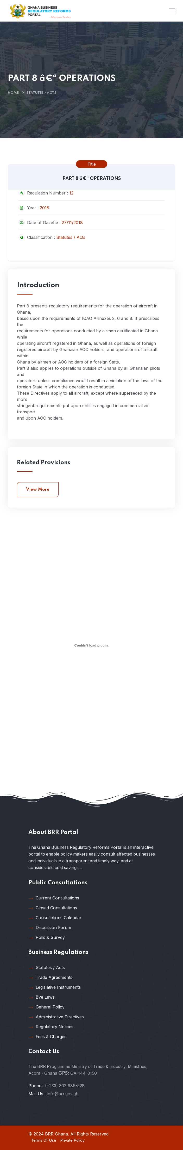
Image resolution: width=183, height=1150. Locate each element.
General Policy (46, 1007)
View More (37, 489)
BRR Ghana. (57, 1133)
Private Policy (72, 1140)
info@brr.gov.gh (62, 1093)
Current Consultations (53, 898)
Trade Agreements (50, 977)
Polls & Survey (46, 937)
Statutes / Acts (41, 93)
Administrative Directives (56, 1017)
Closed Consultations (52, 908)
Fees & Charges (47, 1037)
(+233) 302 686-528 (65, 1085)
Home (13, 93)
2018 (44, 207)
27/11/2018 (72, 222)
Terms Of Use (43, 1140)
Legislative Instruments (54, 987)
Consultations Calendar (54, 918)
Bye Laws (41, 997)
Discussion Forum (49, 928)
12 (71, 193)
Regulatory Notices (50, 1027)
